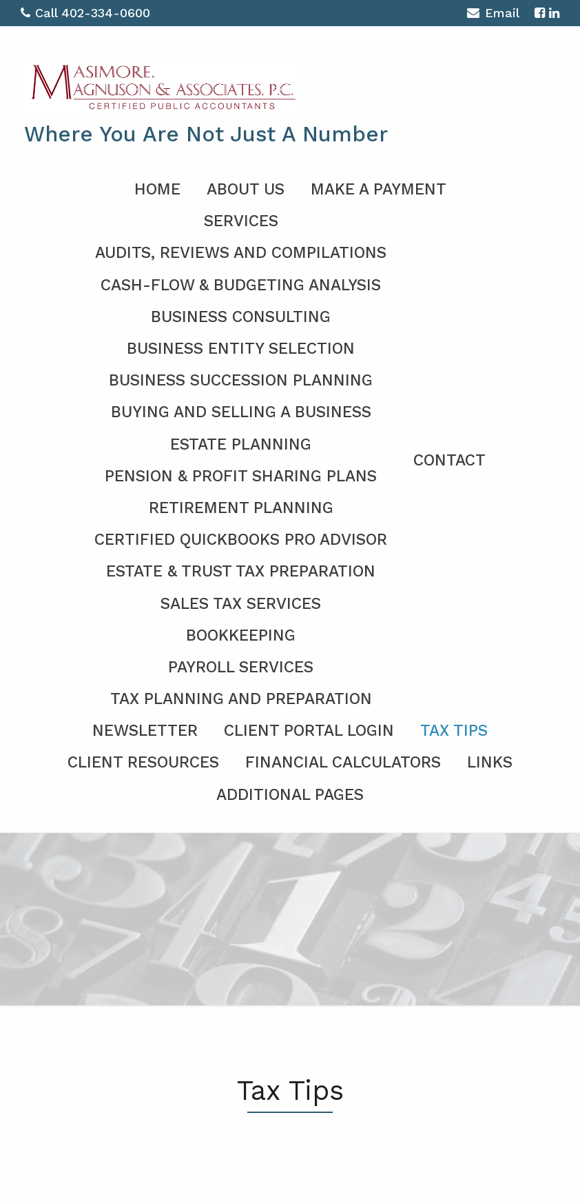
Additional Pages (290, 794)
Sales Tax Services (240, 603)
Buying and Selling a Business (241, 412)
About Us (245, 189)
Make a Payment (378, 189)
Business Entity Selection (241, 348)
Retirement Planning (241, 508)
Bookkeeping (241, 635)
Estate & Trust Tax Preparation (240, 571)
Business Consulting (241, 317)
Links (489, 762)
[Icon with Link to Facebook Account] (540, 13)
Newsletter (145, 730)
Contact (449, 460)
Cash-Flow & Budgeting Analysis (241, 285)
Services (241, 221)
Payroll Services (240, 667)
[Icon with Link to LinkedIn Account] (554, 13)
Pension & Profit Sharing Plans (241, 476)
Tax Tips (454, 730)
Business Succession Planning (241, 380)
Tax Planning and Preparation (241, 699)
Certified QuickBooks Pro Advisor (240, 539)
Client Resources (143, 762)
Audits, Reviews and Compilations (240, 252)
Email (493, 15)
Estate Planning (240, 444)
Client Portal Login (309, 730)
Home (157, 189)
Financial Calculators (343, 762)
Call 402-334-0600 (85, 13)
